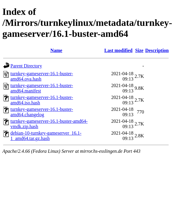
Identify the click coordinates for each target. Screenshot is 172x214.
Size (139, 50)
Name (56, 50)
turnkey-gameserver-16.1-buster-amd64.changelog (41, 112)
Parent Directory (26, 65)
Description (157, 50)
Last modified (118, 50)
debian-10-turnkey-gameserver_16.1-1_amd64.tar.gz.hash (46, 135)
